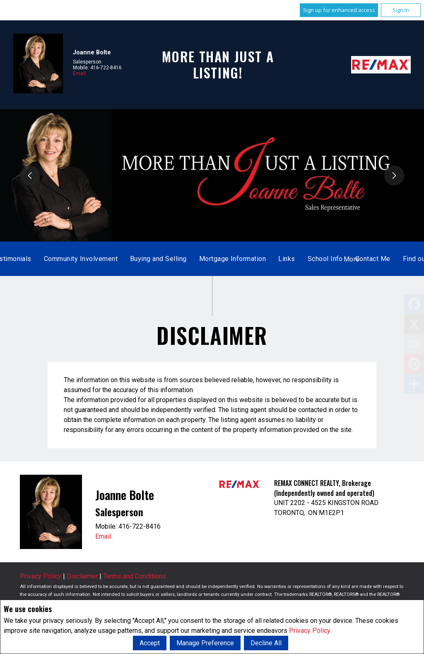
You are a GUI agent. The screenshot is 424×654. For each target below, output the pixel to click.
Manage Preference (205, 643)
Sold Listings (204, 259)
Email (79, 73)
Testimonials (288, 259)
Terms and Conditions (134, 576)
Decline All (266, 643)
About (246, 259)
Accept (150, 643)
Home (125, 259)
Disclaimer (82, 576)
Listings (159, 259)
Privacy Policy (309, 630)
